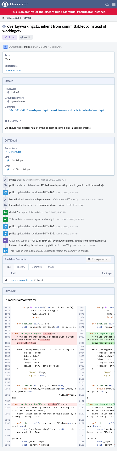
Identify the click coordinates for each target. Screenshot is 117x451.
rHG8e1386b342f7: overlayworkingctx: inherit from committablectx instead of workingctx (55, 110)
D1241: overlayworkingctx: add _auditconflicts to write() (72, 185)
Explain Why (64, 245)
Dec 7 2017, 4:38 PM (55, 212)
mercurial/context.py (22, 280)
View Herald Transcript (66, 199)
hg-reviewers (18, 101)
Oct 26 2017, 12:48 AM (53, 179)
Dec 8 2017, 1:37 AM (67, 233)
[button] (114, 4)
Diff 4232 (48, 233)
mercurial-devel (13, 70)
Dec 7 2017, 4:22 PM (67, 192)
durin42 (15, 92)
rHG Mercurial (13, 151)
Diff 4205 (48, 226)
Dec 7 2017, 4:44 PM (67, 226)
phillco (27, 46)
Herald (13, 199)
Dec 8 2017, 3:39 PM (84, 245)
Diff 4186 (48, 192)
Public (27, 37)
